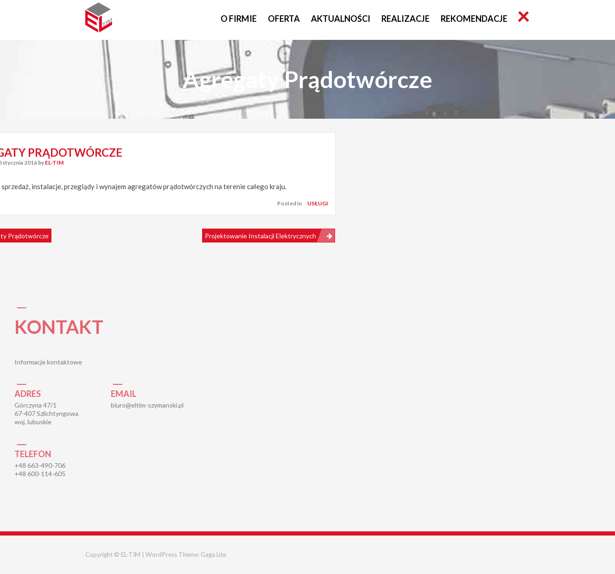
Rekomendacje (474, 18)
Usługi (317, 203)
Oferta (284, 18)
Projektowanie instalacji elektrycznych (260, 236)
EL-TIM (54, 162)
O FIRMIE (239, 18)
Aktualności (340, 18)
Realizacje (405, 18)
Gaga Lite (213, 554)
